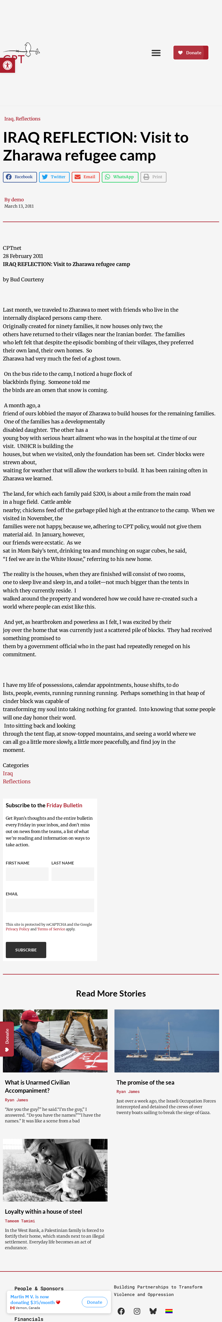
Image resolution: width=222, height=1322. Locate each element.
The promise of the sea (145, 1082)
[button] (7, 65)
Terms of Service (51, 929)
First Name (17, 862)
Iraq (9, 119)
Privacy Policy (17, 929)
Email (12, 893)
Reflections (28, 119)
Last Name (62, 862)
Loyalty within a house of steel (43, 1211)
